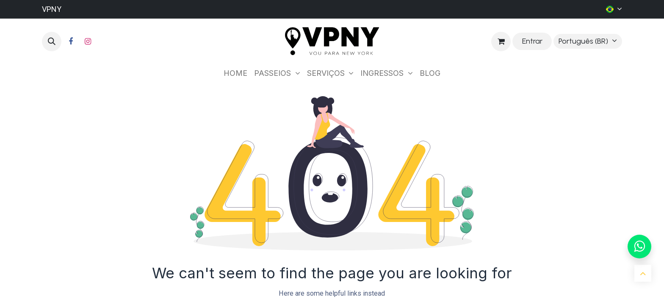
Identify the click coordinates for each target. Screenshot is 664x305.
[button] (51, 41)
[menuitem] (235, 73)
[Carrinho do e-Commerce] (501, 41)
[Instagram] (87, 41)
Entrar (532, 41)
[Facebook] (70, 41)
